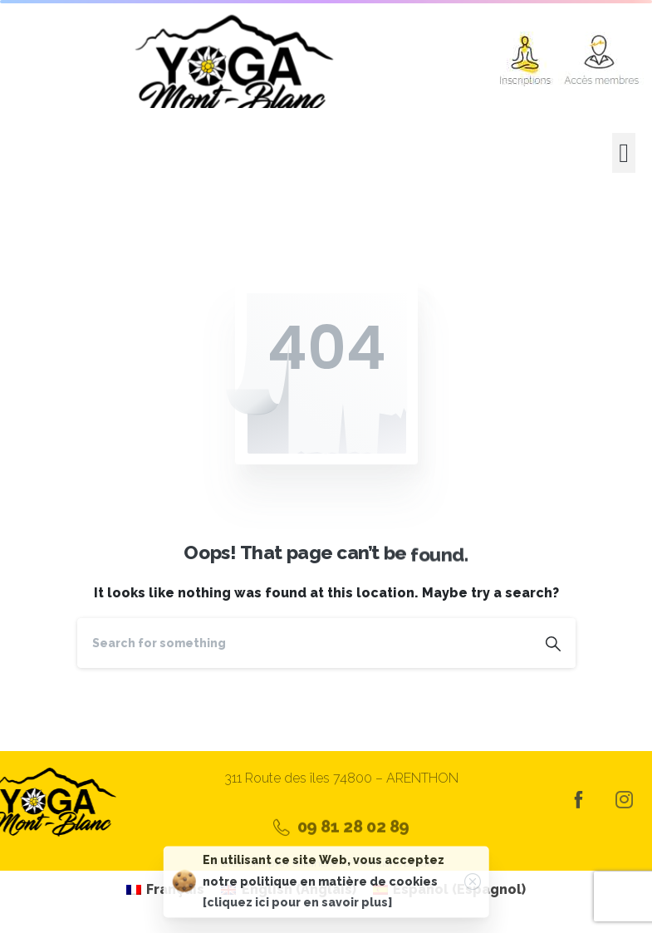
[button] (623, 153)
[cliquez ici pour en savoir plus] (297, 906)
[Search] (304, 643)
